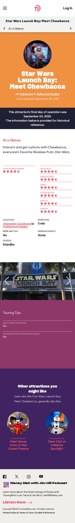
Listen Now (18, 502)
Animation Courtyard (17, 224)
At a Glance (16, 28)
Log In (67, 8)
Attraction (26, 94)
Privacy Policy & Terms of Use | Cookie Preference (29, 512)
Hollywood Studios (47, 94)
